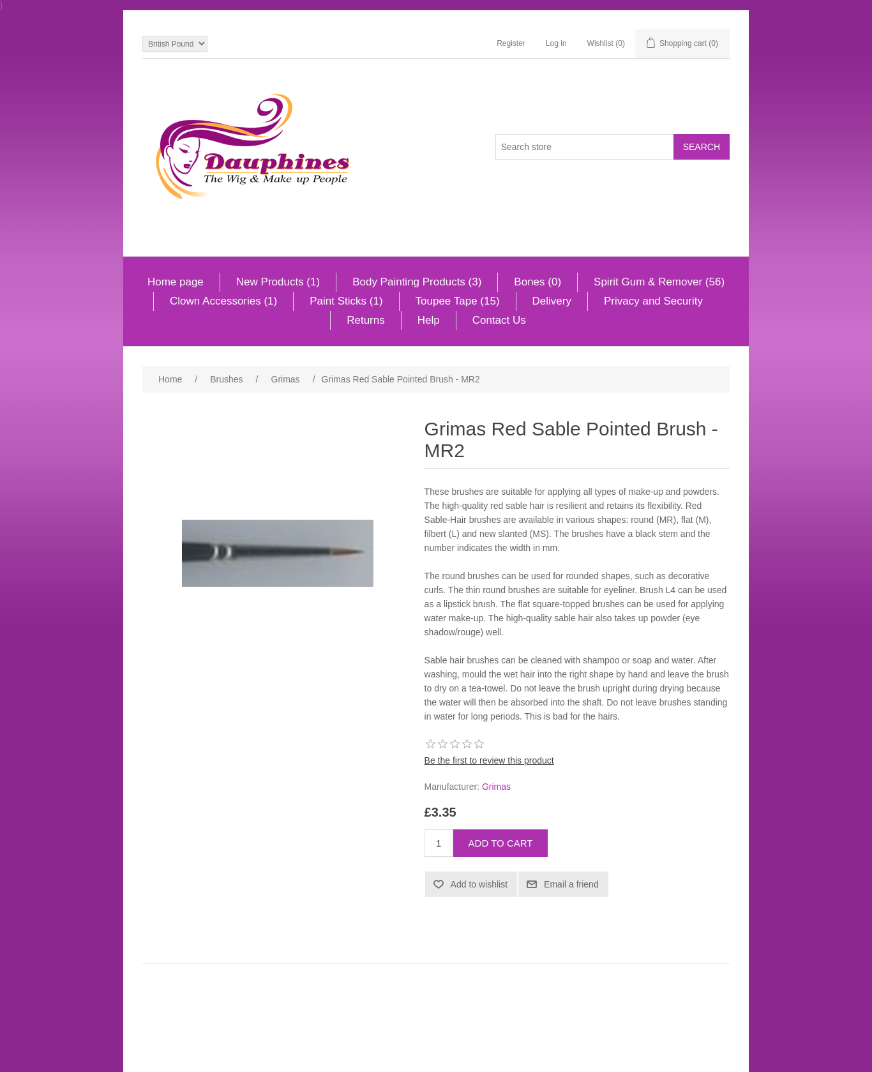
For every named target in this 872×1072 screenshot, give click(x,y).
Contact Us (499, 320)
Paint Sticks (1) (346, 301)
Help (428, 320)
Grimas (496, 786)
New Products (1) (278, 282)
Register (511, 43)
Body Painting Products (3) (416, 282)
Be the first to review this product (489, 760)
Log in (556, 43)
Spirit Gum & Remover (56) (659, 282)
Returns (366, 320)
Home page (175, 282)
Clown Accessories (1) (223, 301)
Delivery (551, 301)
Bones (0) (537, 282)
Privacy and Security (653, 301)
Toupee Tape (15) (458, 301)
